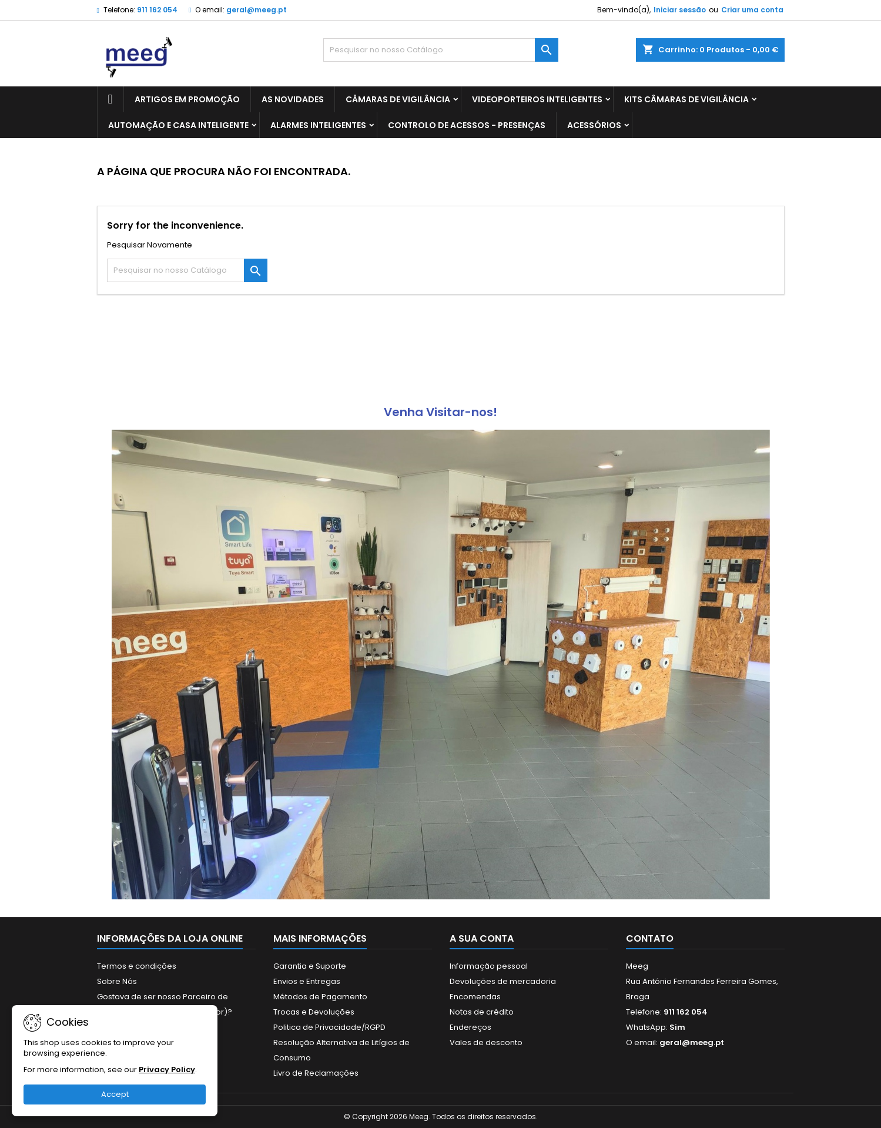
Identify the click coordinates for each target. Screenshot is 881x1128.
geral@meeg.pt (256, 10)
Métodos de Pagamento (320, 996)
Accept (115, 1094)
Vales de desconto (486, 1042)
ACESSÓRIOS (594, 125)
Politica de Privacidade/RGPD (329, 1027)
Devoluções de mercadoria (503, 981)
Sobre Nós (117, 981)
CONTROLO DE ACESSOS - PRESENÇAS (466, 125)
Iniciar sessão (680, 10)
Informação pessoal (489, 966)
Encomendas (475, 996)
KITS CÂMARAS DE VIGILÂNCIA (686, 99)
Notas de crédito (482, 1011)
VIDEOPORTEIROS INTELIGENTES (537, 99)
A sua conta (482, 938)
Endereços (470, 1027)
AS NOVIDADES (293, 99)
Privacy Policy (167, 1069)
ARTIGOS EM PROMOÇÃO (187, 99)
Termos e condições (136, 966)
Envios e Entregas (306, 981)
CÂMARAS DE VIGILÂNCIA (398, 99)
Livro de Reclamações (316, 1073)
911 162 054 (157, 10)
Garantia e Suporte (309, 966)
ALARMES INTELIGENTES (318, 125)
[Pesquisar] (440, 50)
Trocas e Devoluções (313, 1011)
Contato (650, 938)
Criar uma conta (752, 10)
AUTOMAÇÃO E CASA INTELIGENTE (178, 125)
